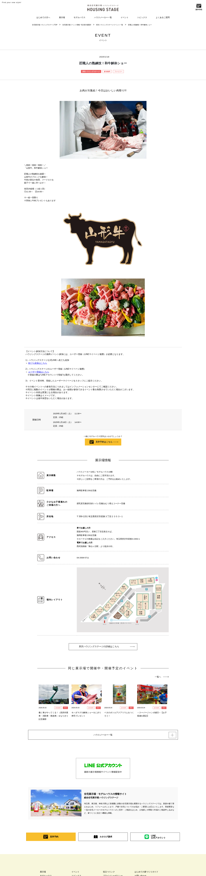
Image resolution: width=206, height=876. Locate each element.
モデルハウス (79, 17)
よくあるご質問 (163, 17)
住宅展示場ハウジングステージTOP (44, 25)
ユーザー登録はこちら (38, 372)
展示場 (62, 17)
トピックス (142, 17)
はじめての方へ (43, 17)
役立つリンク (109, 873)
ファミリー (118, 71)
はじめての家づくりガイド (146, 873)
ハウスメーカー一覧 (103, 17)
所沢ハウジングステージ (91, 71)
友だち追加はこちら (37, 363)
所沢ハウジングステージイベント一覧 (109, 25)
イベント (124, 17)
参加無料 (107, 71)
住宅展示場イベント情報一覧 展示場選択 (76, 25)
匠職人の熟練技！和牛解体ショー (140, 25)
